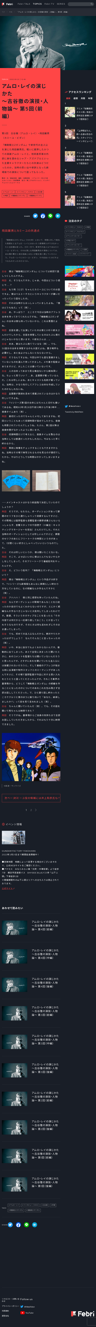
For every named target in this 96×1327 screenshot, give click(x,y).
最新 (68, 98)
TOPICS (37, 4)
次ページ (32, 798)
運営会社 (5, 1316)
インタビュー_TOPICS (25, 192)
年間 (90, 98)
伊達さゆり (71, 241)
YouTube (29, 1313)
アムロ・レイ (9, 192)
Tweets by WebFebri (74, 412)
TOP (3, 12)
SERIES (61, 4)
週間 (76, 98)
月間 (83, 98)
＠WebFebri (29, 1307)
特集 (10, 12)
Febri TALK (24, 4)
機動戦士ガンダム (36, 196)
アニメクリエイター (74, 236)
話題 (85, 250)
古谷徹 (40, 192)
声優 (6, 196)
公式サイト (7, 888)
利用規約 (5, 1311)
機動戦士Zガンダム (18, 196)
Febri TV (49, 4)
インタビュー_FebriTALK (75, 232)
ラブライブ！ (85, 254)
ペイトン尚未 (71, 254)
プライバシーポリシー (10, 1306)
